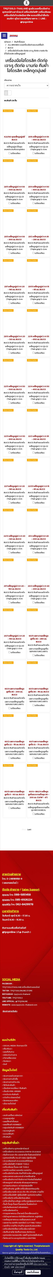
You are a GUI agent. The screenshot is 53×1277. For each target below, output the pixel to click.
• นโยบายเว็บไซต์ (9, 1103)
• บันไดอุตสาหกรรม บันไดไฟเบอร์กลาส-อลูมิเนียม (22, 1216)
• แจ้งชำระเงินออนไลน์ (11, 1097)
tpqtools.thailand (22, 994)
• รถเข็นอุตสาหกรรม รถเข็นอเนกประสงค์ (18, 1219)
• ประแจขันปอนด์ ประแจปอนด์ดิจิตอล (17, 1160)
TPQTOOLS (17, 997)
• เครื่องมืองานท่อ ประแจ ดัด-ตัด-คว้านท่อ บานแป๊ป (23, 1191)
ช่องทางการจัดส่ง (10, 1011)
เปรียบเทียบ (15, 153)
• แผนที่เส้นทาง (8, 1051)
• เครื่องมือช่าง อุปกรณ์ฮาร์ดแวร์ (15, 1148)
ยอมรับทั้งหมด (33, 1272)
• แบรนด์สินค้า (8, 1133)
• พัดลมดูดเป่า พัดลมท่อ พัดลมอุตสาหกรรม (19, 1182)
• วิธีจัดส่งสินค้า (8, 1085)
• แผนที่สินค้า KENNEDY (11, 1124)
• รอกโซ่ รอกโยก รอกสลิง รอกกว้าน (17, 1170)
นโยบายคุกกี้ (20, 1267)
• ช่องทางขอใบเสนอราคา (12, 1075)
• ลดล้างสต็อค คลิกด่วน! (12, 1115)
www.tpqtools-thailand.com (24, 1004)
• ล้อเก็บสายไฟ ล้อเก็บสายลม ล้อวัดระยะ (18, 1232)
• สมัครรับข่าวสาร (9, 1054)
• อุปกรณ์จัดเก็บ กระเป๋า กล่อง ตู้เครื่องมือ (19, 1157)
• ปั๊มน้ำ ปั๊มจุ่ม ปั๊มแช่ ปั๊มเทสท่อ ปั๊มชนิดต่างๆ (19, 1204)
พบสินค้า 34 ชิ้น (10, 100)
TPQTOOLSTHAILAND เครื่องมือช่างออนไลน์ (21, 987)
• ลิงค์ (4, 1064)
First (24, 829)
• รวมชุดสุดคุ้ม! (8, 1118)
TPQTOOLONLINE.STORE (21, 990)
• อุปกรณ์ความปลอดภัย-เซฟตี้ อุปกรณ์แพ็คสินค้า (22, 1235)
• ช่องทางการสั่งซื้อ (10, 1079)
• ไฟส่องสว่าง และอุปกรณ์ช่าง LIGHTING (19, 1238)
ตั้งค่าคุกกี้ (18, 1272)
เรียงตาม (8, 80)
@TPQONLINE (22, 1001)
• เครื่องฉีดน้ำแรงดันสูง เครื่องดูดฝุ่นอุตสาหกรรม (22, 1201)
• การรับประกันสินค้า (10, 1094)
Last (29, 829)
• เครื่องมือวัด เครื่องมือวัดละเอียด (16, 1198)
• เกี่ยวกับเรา (7, 1048)
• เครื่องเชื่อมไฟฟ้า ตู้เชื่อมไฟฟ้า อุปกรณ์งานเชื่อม (22, 1194)
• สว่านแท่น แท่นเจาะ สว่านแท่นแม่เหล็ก (17, 1185)
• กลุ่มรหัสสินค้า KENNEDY (13, 1127)
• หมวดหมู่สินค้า (8, 1130)
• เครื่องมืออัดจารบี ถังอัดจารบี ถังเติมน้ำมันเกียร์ (22, 1179)
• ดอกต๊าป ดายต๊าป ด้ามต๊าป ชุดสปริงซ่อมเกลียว (21, 1225)
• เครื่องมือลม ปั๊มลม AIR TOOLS (15, 1167)
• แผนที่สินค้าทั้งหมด (10, 1121)
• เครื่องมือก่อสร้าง (10, 1210)
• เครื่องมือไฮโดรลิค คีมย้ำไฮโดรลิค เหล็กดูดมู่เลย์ (22, 1173)
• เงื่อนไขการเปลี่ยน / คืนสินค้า (14, 1088)
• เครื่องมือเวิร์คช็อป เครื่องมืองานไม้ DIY (18, 1228)
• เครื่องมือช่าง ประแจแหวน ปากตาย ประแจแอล (21, 1151)
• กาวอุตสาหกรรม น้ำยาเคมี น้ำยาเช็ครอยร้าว (20, 1213)
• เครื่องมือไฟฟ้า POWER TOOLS (15, 1164)
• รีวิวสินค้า (6, 1136)
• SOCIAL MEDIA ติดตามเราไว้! (14, 1045)
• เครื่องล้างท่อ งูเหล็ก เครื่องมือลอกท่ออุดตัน (20, 1188)
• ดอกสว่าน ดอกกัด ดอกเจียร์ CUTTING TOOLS (21, 1222)
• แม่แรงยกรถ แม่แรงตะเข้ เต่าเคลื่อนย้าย (18, 1176)
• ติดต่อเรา (6, 1061)
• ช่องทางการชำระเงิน (11, 1082)
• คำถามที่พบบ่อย (9, 1058)
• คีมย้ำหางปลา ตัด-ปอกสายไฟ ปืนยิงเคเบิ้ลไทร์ (21, 1154)
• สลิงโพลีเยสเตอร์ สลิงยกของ (15, 1207)
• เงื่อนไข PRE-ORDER (11, 1091)
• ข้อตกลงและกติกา (10, 1100)
